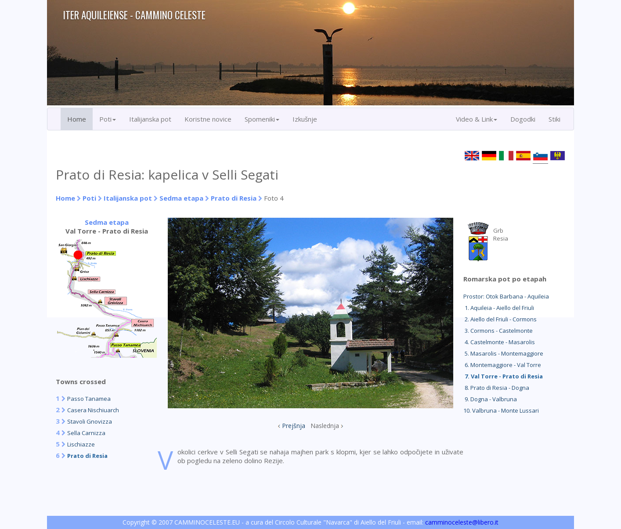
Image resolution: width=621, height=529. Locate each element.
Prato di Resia (233, 198)
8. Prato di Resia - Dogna (496, 388)
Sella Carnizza (86, 433)
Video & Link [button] (476, 119)
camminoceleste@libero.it (461, 522)
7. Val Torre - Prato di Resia (503, 376)
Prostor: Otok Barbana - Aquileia (506, 296)
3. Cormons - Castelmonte (498, 331)
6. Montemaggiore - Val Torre (502, 365)
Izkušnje (304, 119)
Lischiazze (81, 444)
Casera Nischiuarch (93, 410)
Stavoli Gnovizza (89, 421)
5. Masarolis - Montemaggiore (503, 353)
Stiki (554, 119)
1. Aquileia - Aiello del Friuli (498, 308)
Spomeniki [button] (262, 119)
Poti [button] (107, 119)
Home (76, 119)
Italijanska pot (150, 119)
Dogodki (522, 119)
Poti (89, 198)
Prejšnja (293, 425)
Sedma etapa (181, 198)
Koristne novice (207, 119)
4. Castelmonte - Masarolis (499, 342)
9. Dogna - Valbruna (490, 399)
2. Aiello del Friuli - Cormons (500, 319)
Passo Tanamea (89, 399)
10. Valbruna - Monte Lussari (501, 410)
